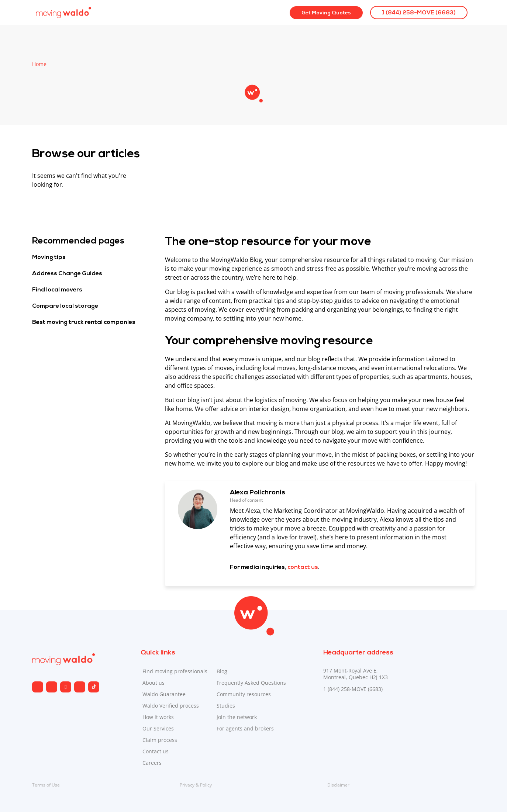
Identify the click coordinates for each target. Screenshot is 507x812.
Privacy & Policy (196, 785)
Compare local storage (65, 306)
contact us (302, 567)
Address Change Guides (67, 274)
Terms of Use (46, 785)
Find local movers (57, 290)
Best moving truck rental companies (83, 322)
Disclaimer (338, 785)
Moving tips (49, 257)
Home (39, 64)
